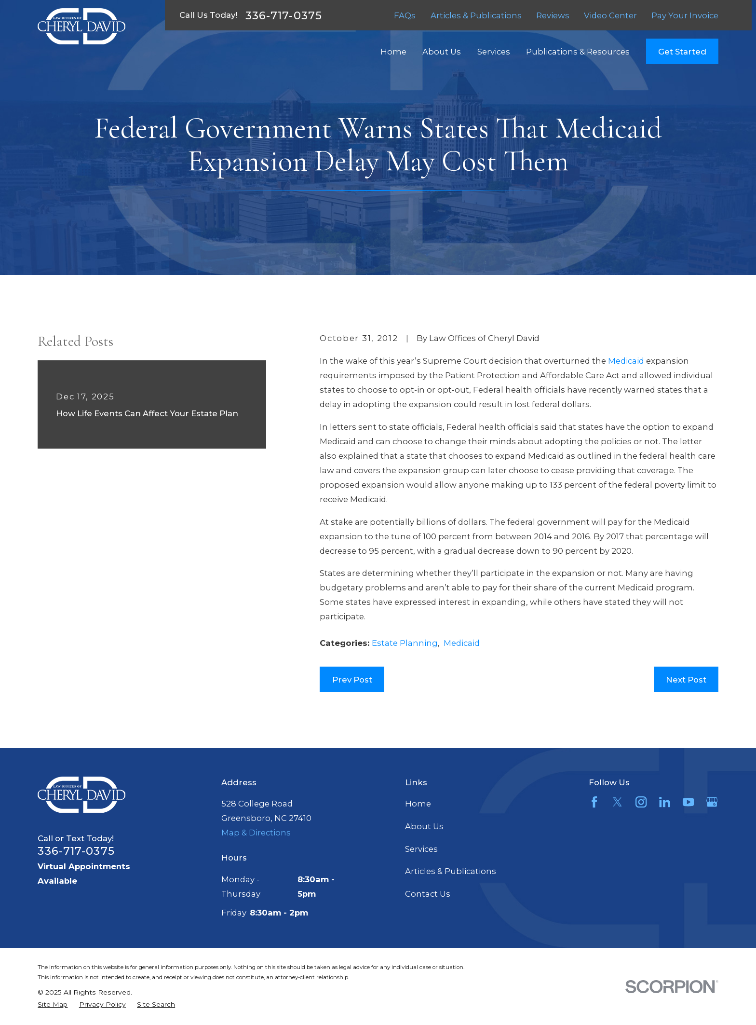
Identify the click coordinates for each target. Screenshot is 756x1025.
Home (418, 803)
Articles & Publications (476, 15)
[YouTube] (688, 801)
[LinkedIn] (664, 801)
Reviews (552, 15)
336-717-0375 (283, 15)
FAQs (405, 15)
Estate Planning (405, 643)
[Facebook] (594, 801)
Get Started (682, 51)
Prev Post (352, 679)
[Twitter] (617, 801)
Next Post (686, 679)
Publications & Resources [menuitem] (578, 51)
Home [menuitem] (393, 51)
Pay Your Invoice (684, 15)
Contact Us (427, 894)
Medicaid (626, 361)
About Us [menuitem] (441, 51)
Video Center (610, 15)
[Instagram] (641, 801)
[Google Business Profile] (711, 801)
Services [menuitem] (493, 51)
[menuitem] (53, 1004)
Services (421, 849)
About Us (424, 826)
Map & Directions (256, 832)
